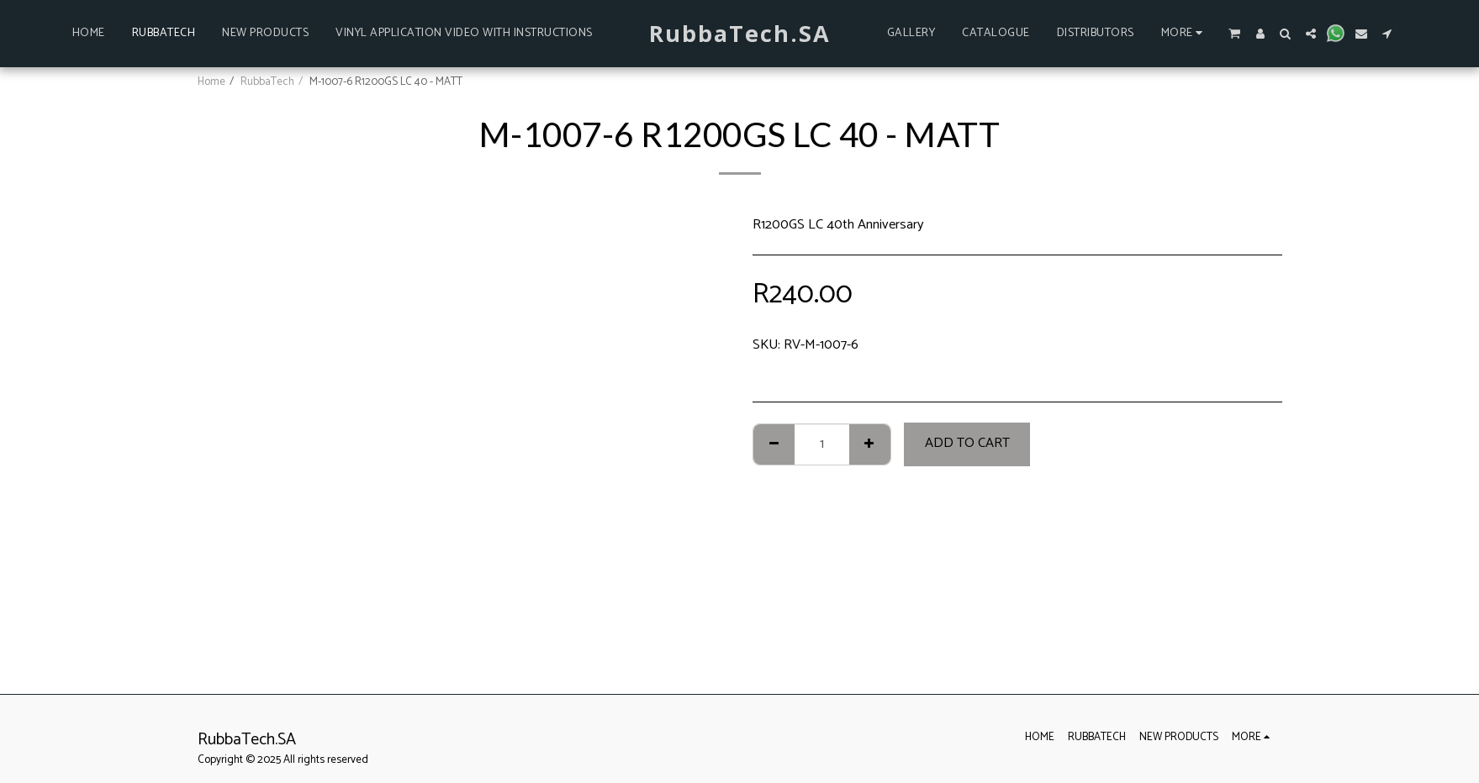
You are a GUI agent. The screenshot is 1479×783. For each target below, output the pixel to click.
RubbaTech (267, 81)
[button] (1234, 33)
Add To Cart (967, 443)
